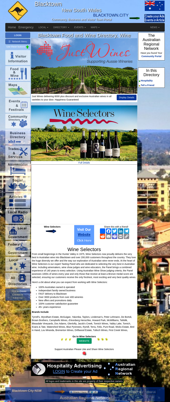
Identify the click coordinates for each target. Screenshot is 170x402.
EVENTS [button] (80, 27)
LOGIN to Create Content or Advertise (17, 294)
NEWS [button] (155, 27)
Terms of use (118, 392)
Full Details (84, 162)
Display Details (126, 97)
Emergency (26, 27)
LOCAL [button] (43, 27)
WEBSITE (84, 341)
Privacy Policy (136, 392)
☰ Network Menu (17, 41)
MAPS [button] (95, 27)
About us (151, 392)
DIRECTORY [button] (61, 27)
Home (12, 27)
